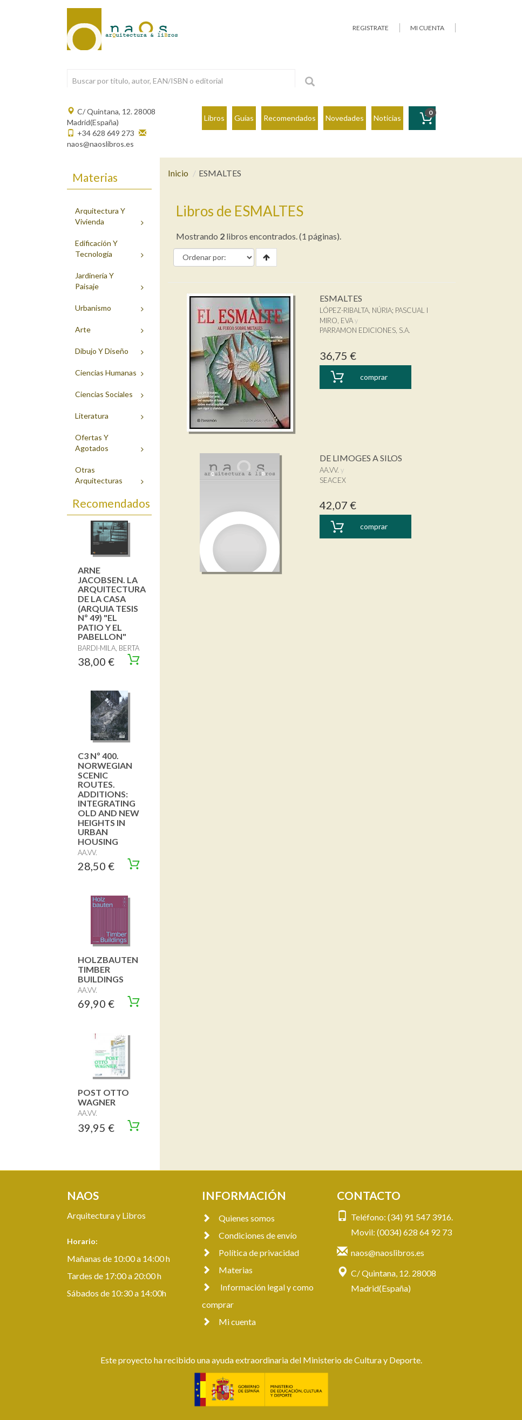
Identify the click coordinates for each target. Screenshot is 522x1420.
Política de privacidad (250, 1252)
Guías (244, 117)
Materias (227, 1270)
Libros (214, 117)
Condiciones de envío (249, 1235)
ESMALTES (341, 298)
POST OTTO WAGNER (103, 1097)
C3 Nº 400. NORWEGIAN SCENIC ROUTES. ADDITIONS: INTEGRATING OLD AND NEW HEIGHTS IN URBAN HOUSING (108, 798)
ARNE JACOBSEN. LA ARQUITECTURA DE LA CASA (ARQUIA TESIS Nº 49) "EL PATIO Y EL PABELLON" (112, 603)
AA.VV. (329, 470)
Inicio (178, 173)
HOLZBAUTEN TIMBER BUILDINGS (108, 969)
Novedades (345, 117)
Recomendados (289, 117)
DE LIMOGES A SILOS (361, 458)
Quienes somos (238, 1218)
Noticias (387, 117)
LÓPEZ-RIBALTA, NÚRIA (356, 310)
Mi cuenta (229, 1321)
